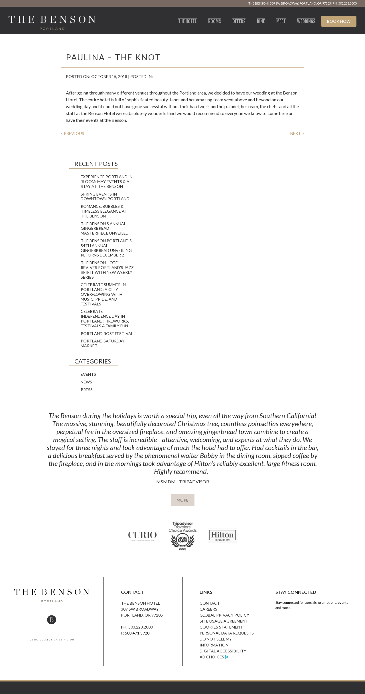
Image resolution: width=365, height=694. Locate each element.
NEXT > (297, 133)
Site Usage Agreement (224, 621)
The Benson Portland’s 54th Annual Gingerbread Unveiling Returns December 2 (106, 247)
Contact (210, 603)
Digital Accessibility (223, 650)
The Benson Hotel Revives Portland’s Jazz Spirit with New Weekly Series (107, 269)
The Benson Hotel (140, 603)
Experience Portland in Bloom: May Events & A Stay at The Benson (107, 181)
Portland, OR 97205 (142, 615)
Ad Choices (212, 656)
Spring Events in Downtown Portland (105, 196)
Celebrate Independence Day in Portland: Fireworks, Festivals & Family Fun (105, 318)
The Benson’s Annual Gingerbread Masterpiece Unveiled (105, 228)
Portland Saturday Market (103, 343)
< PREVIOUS (72, 133)
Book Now (338, 21)
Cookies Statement (221, 627)
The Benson (258, 3)
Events (88, 374)
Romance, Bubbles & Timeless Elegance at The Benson (104, 211)
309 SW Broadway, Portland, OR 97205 (300, 3)
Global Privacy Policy (224, 615)
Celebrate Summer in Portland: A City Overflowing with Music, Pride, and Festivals (103, 294)
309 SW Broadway (140, 609)
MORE (182, 500)
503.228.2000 (140, 627)
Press (87, 389)
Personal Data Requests (227, 633)
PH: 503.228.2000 (344, 3)
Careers (208, 609)
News (86, 381)
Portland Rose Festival (107, 333)
